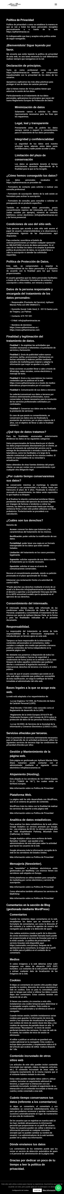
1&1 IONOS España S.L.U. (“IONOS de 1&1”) (34, 780)
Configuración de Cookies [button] (20, 1190)
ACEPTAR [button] (37, 1190)
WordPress (52, 799)
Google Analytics (17, 827)
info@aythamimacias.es (35, 589)
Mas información (49, 1190)
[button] (58, 1188)
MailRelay (30, 870)
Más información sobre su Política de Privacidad (31, 788)
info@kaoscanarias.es (30, 767)
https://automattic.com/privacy (24, 945)
